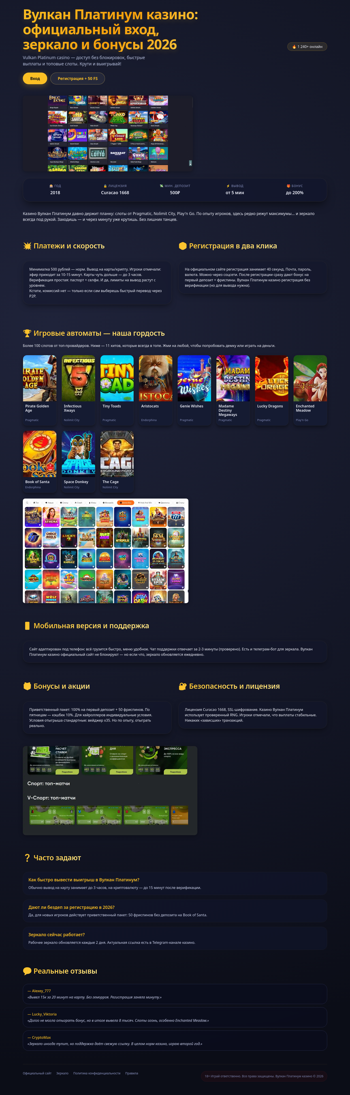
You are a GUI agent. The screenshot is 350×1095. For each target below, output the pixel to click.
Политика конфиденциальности (96, 1073)
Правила (131, 1073)
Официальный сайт (37, 1073)
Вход (35, 78)
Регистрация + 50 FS (78, 78)
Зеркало (62, 1073)
